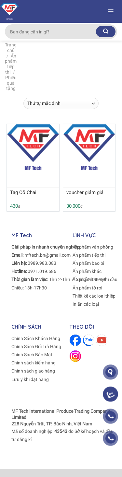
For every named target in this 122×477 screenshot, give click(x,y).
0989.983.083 (42, 263)
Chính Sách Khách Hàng (35, 338)
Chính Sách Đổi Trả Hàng (36, 346)
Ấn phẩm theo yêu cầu (95, 279)
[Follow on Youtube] (101, 340)
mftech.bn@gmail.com (47, 255)
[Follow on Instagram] (75, 356)
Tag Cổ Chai (23, 192)
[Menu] (110, 11)
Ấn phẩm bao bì (88, 263)
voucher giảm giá (84, 192)
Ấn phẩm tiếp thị (11, 64)
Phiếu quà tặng (11, 83)
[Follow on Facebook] (75, 340)
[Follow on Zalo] (88, 340)
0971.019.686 (42, 271)
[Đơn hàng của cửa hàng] (60, 103)
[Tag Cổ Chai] (33, 147)
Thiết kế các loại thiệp (94, 296)
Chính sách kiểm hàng (33, 362)
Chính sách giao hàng (33, 370)
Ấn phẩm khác (87, 271)
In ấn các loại (86, 304)
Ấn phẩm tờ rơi (87, 287)
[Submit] (105, 31)
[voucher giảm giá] (89, 147)
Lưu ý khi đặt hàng (30, 379)
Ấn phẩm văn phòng (93, 247)
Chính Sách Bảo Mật (31, 354)
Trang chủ (11, 47)
